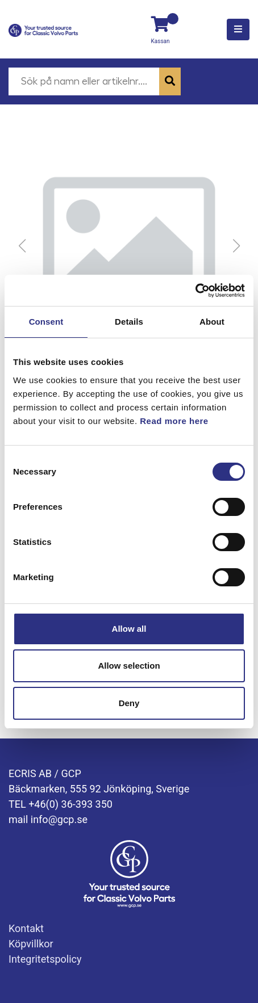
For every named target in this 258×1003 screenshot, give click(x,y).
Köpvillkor (31, 944)
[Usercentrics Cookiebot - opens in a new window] (195, 290)
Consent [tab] (46, 321)
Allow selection (129, 665)
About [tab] (211, 321)
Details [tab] (129, 321)
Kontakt (26, 928)
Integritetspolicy (45, 959)
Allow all (129, 628)
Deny (129, 703)
